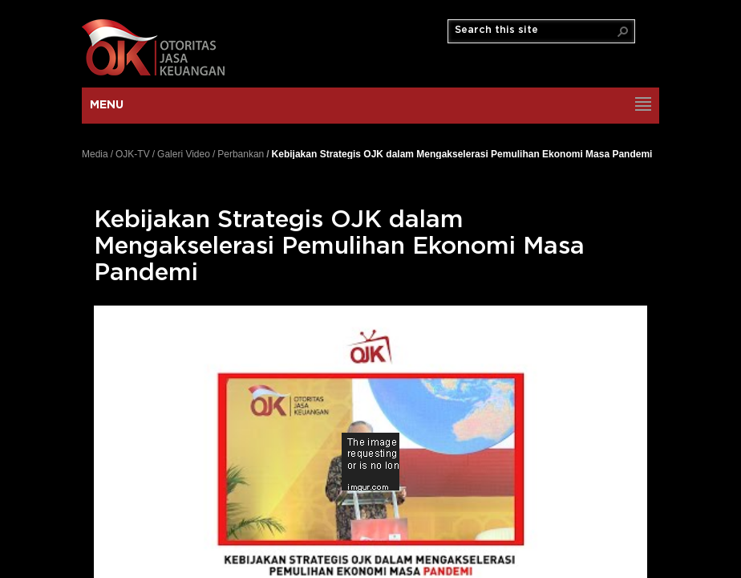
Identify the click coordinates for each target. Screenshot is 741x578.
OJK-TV (132, 154)
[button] (623, 31)
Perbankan (240, 154)
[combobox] (535, 30)
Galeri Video (183, 154)
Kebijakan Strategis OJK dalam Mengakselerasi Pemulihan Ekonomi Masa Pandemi (462, 154)
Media (95, 154)
